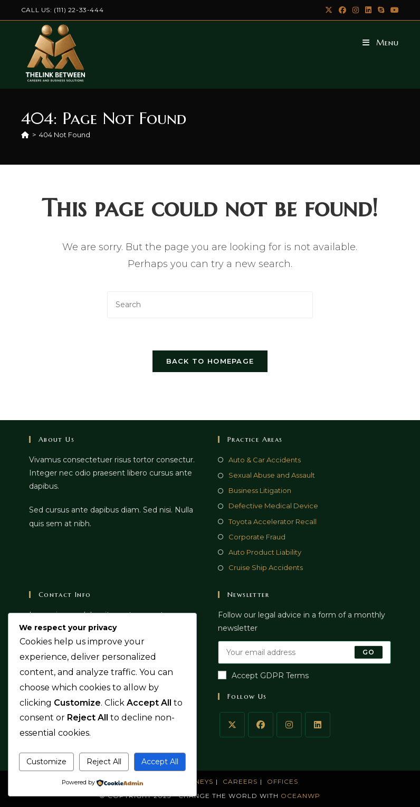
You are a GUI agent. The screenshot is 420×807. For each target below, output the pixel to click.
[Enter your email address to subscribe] (304, 652)
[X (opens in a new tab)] (329, 10)
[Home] (25, 134)
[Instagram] (289, 724)
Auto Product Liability (264, 552)
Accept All (159, 761)
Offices (282, 781)
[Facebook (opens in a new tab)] (342, 10)
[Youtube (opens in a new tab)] (393, 10)
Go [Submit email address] (368, 652)
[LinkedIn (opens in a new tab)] (368, 10)
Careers (240, 781)
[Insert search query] (210, 304)
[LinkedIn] (317, 724)
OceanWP (300, 796)
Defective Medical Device (273, 505)
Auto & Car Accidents (264, 459)
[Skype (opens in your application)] (381, 10)
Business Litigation (259, 490)
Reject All (104, 761)
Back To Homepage (210, 361)
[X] (232, 724)
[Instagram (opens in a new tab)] (355, 10)
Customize (46, 761)
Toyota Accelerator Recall (272, 521)
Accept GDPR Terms (263, 675)
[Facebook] (260, 724)
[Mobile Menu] (380, 42)
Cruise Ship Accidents (265, 567)
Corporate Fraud (256, 537)
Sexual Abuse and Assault (271, 475)
